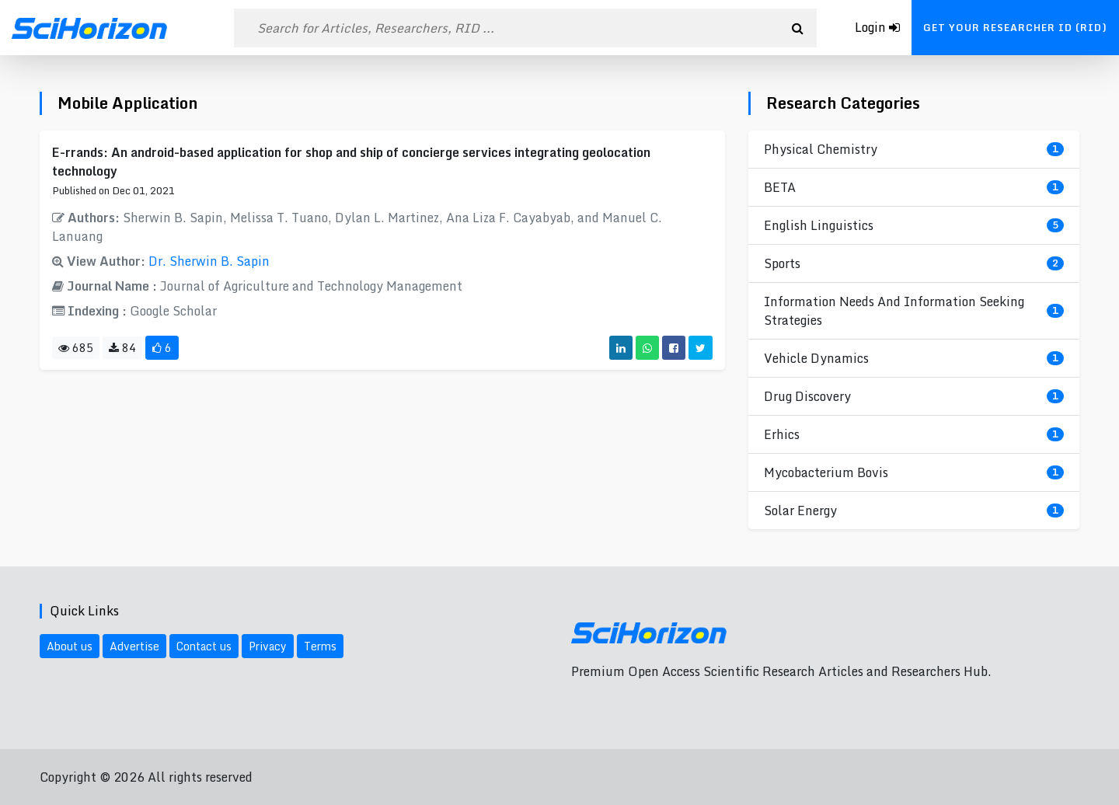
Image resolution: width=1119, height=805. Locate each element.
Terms (320, 646)
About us (69, 646)
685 (75, 348)
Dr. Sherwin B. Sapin (209, 261)
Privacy (268, 646)
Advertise (134, 646)
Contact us (204, 646)
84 (122, 348)
